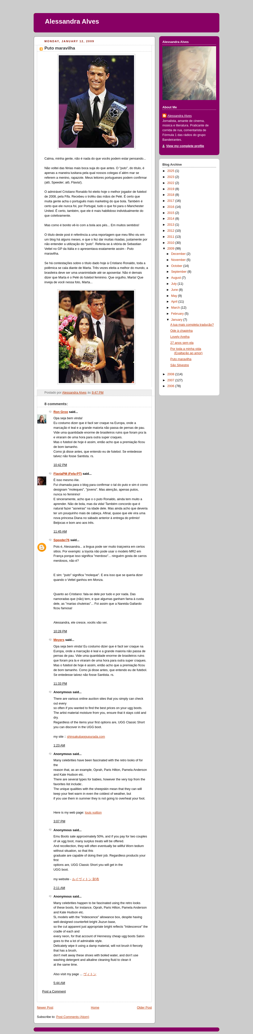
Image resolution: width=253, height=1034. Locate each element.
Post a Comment (54, 991)
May (174, 296)
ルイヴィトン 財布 (85, 879)
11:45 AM (60, 531)
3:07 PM (59, 821)
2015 (171, 213)
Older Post (144, 1007)
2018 (171, 195)
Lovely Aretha (179, 337)
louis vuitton (93, 812)
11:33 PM (60, 683)
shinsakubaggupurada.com (86, 736)
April (174, 301)
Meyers (58, 640)
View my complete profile (185, 146)
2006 (171, 386)
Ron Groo (60, 412)
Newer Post (45, 1007)
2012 (171, 230)
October (177, 266)
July (174, 284)
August (176, 277)
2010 (171, 243)
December (179, 254)
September (179, 271)
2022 (171, 183)
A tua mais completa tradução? (192, 324)
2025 (171, 171)
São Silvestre (179, 365)
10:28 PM (60, 631)
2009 (171, 248)
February (178, 313)
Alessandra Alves (72, 21)
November (179, 260)
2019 (171, 189)
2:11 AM (59, 888)
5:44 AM (59, 983)
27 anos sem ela (182, 343)
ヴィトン (89, 974)
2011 (171, 237)
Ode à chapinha (181, 331)
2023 (171, 177)
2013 (171, 224)
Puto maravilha (181, 359)
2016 (171, 207)
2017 (171, 201)
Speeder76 (61, 540)
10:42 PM (60, 465)
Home (95, 1007)
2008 (171, 374)
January (177, 319)
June (175, 290)
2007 (171, 380)
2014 (171, 218)
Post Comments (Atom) (72, 1017)
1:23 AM (59, 745)
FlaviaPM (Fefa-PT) (67, 474)
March (176, 307)
